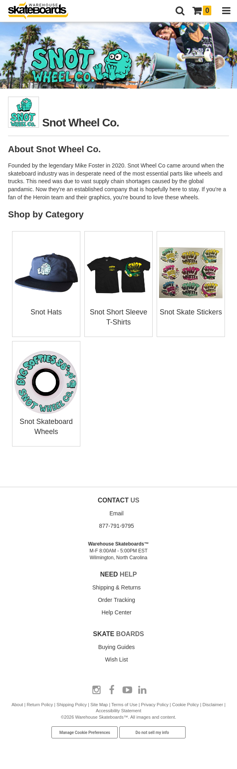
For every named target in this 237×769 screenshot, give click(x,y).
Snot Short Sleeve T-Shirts (118, 311)
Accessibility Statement (118, 709)
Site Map (99, 703)
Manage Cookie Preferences (84, 731)
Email (116, 511)
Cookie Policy (185, 703)
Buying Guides (116, 645)
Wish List (116, 658)
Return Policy (40, 703)
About (17, 703)
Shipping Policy (72, 703)
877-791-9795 (116, 524)
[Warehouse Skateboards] (42, 11)
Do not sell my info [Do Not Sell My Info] (152, 731)
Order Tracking (116, 598)
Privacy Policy (154, 703)
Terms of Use (124, 703)
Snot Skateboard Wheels (46, 420)
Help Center (117, 611)
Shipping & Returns (116, 586)
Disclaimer (212, 703)
